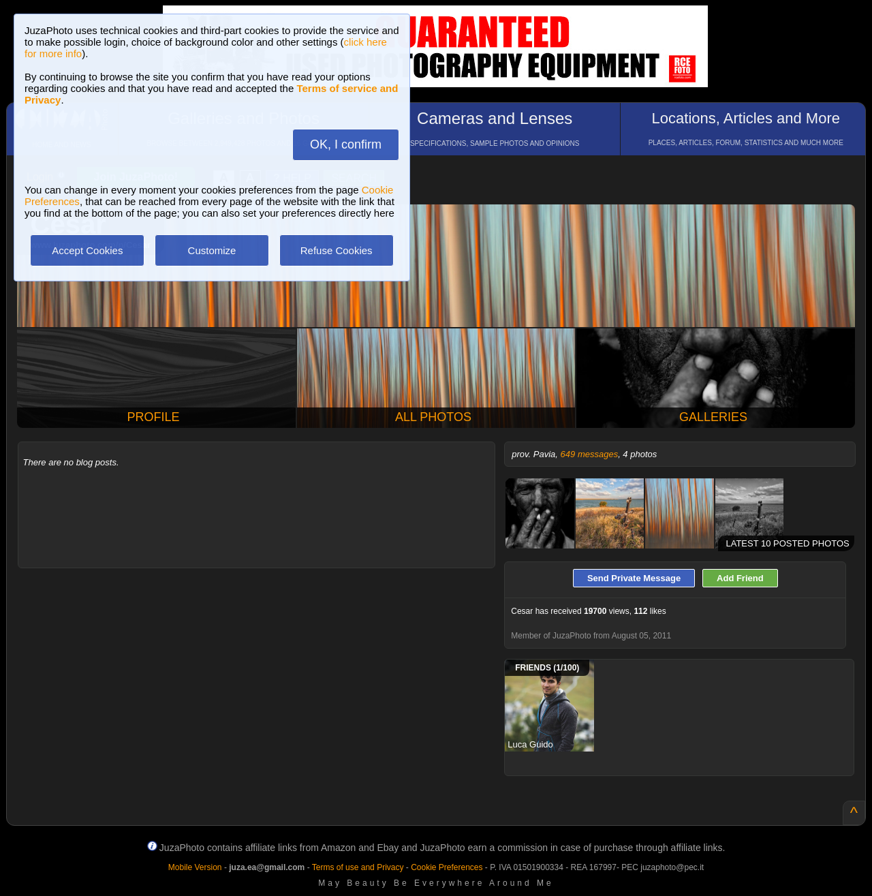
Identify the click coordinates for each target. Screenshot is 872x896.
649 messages (590, 454)
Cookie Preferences (446, 867)
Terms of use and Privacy (358, 867)
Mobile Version (195, 867)
